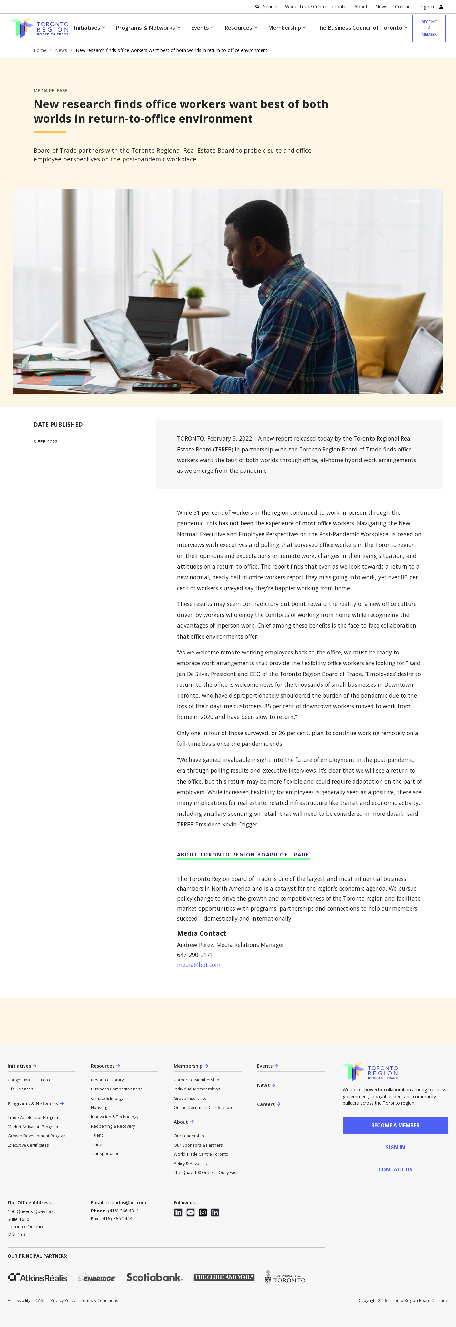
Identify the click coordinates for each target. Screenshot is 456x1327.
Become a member (429, 28)
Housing (99, 1107)
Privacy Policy (62, 1300)
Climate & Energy (107, 1098)
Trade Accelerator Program (33, 1117)
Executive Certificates (28, 1145)
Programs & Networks (145, 27)
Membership (284, 27)
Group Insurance (190, 1098)
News (381, 7)
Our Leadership (189, 1136)
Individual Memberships (197, 1089)
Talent (97, 1135)
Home (40, 50)
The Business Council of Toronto (359, 27)
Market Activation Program (33, 1126)
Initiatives (87, 27)
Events (200, 27)
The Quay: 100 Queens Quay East (206, 1172)
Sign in (427, 7)
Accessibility (19, 1300)
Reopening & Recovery (113, 1126)
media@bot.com (199, 964)
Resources (238, 27)
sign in (395, 1147)
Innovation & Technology (114, 1116)
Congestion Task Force (30, 1080)
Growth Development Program (37, 1136)
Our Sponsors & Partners (198, 1145)
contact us (395, 1169)
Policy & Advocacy (190, 1163)
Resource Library (107, 1080)
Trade (96, 1144)
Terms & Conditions (99, 1300)
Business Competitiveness (117, 1089)
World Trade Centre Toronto (316, 7)
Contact (403, 7)
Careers (266, 1104)
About (361, 7)
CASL (40, 1300)
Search (270, 7)
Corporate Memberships (198, 1080)
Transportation (105, 1153)
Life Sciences (20, 1089)
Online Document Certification (203, 1107)
